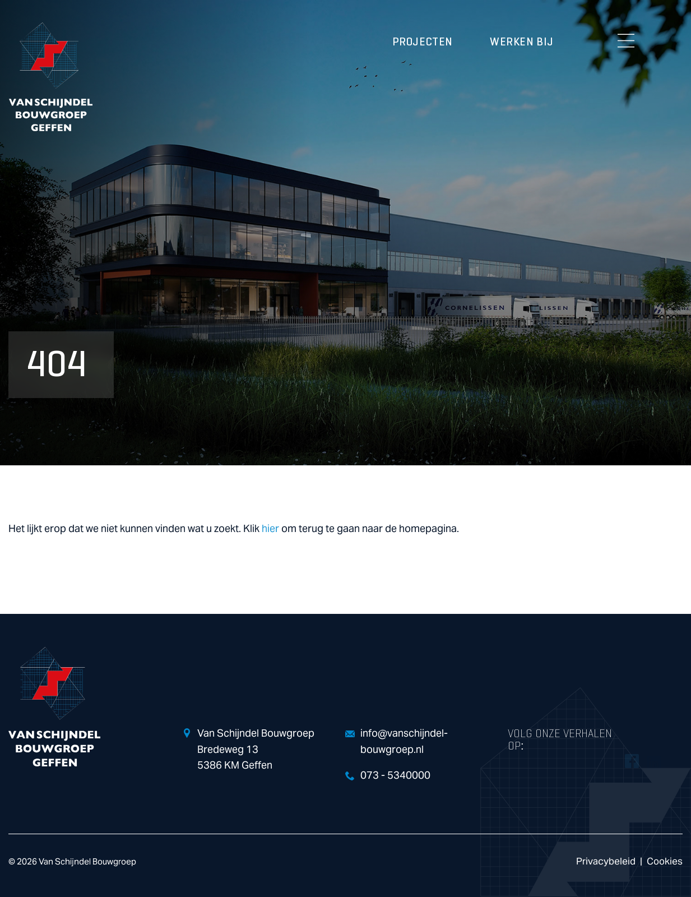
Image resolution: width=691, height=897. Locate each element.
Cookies (665, 861)
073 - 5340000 (395, 775)
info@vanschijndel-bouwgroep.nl (404, 741)
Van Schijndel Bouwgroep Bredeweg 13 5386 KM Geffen (255, 749)
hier (270, 529)
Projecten (422, 42)
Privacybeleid (606, 861)
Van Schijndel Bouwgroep (50, 76)
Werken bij (522, 42)
